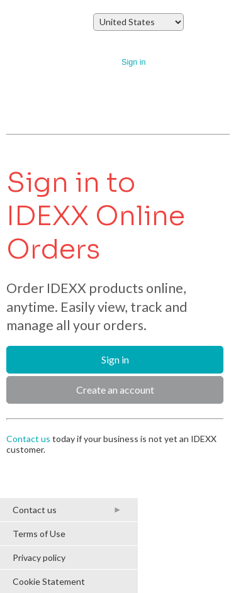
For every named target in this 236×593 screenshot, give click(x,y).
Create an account (115, 390)
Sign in (133, 62)
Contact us (28, 438)
